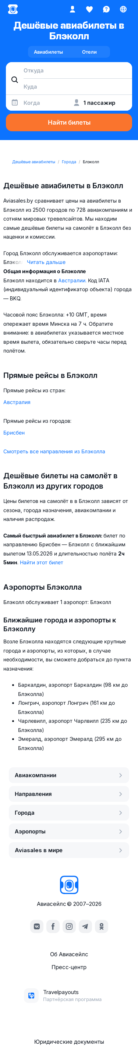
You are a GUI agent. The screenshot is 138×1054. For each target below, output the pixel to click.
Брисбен (14, 432)
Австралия (17, 402)
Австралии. (73, 280)
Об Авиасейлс (69, 954)
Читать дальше (46, 262)
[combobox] (69, 70)
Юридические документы (69, 1041)
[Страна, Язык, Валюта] (123, 9)
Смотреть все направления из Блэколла (54, 451)
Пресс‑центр (69, 967)
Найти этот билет (41, 562)
